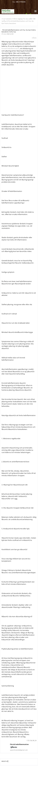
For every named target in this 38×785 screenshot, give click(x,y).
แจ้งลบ (34, 38)
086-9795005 (20, 2)
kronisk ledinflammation (10, 48)
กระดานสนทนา (7, 19)
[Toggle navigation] (35, 11)
